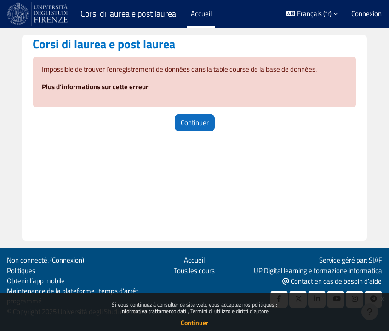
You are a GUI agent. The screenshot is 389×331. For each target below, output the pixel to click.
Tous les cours (194, 270)
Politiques (21, 270)
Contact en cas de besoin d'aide (332, 281)
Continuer (194, 322)
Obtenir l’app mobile (36, 280)
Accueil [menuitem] (201, 13)
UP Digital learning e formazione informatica (318, 270)
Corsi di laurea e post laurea (128, 14)
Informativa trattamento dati (154, 311)
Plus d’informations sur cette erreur (95, 86)
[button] (311, 13)
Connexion (366, 14)
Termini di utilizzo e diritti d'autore (229, 311)
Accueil (194, 260)
